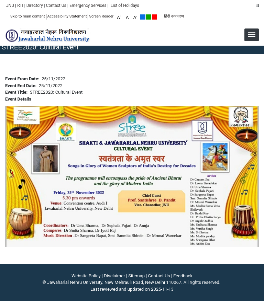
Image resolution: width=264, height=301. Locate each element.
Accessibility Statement (67, 16)
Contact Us (56, 5)
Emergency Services (88, 5)
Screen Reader (101, 16)
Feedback (182, 275)
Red (154, 17)
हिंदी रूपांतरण (174, 16)
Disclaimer (114, 275)
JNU (10, 5)
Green (148, 17)
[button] (251, 34)
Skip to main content (27, 16)
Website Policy (86, 275)
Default (142, 17)
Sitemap (136, 275)
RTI (20, 5)
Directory (34, 5)
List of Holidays (125, 5)
